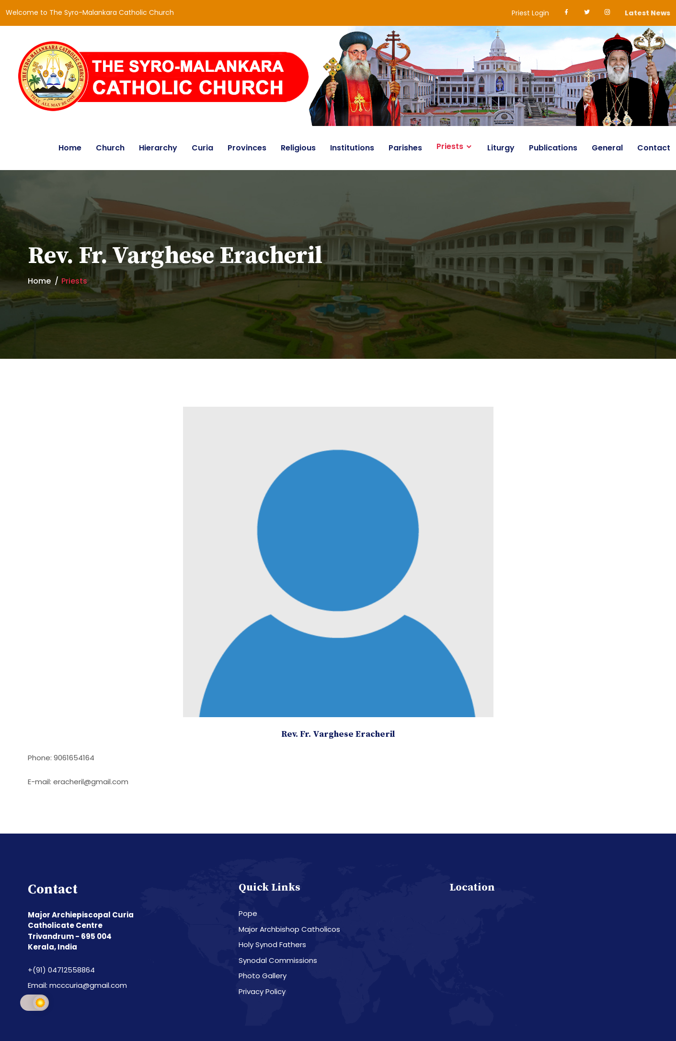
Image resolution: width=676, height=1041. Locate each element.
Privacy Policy (262, 991)
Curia (202, 147)
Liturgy (501, 147)
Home (69, 147)
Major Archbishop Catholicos (289, 929)
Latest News (647, 13)
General (607, 147)
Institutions (352, 147)
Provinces (247, 147)
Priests (449, 146)
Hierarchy (158, 147)
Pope (248, 913)
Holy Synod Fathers (272, 944)
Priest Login (530, 13)
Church (110, 147)
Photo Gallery (262, 976)
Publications (553, 147)
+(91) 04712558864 (61, 970)
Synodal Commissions (278, 960)
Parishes (405, 147)
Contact (653, 147)
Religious (298, 147)
